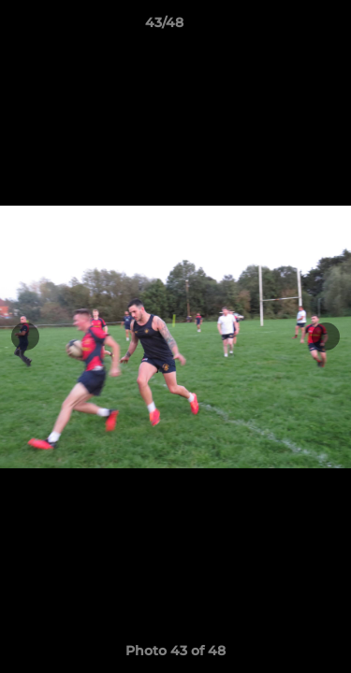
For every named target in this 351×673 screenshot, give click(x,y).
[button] (283, 27)
